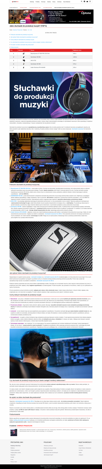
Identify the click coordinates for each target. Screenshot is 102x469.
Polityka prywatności (15, 450)
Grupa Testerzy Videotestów (85, 448)
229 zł (74, 67)
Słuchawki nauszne (47, 7)
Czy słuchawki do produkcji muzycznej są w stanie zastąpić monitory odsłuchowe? (31, 42)
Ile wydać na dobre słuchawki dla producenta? (22, 44)
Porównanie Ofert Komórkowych (51, 452)
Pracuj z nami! (14, 461)
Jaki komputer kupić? (48, 454)
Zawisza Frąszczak (18, 30)
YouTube (81, 450)
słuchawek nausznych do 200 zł (53, 213)
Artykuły (49, 1)
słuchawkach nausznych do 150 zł (25, 401)
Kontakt (12, 457)
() (28, 30)
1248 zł (75, 57)
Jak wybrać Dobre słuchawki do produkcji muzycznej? (24, 37)
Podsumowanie (14, 47)
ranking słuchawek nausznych (21, 420)
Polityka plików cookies (16, 452)
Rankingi (32, 1)
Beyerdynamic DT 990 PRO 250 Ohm (40, 53)
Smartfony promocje (48, 450)
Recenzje (43, 1)
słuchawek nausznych (78, 129)
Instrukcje (59, 1)
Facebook (81, 445)
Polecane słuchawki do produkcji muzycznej (22, 34)
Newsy (53, 1)
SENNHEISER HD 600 (17, 195)
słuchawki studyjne (36, 277)
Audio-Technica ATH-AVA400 (38, 67)
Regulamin (13, 454)
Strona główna (23, 7)
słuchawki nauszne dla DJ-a (51, 277)
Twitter (80, 452)
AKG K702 (33, 60)
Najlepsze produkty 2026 (35, 7)
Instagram (81, 454)
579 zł (74, 64)
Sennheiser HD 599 (36, 64)
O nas (12, 459)
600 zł (74, 60)
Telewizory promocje (48, 445)
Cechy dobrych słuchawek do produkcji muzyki (22, 39)
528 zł (74, 53)
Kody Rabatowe (66, 1)
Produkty (37, 1)
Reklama (13, 448)
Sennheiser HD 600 (36, 57)
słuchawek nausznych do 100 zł (45, 280)
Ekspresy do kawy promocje (50, 448)
